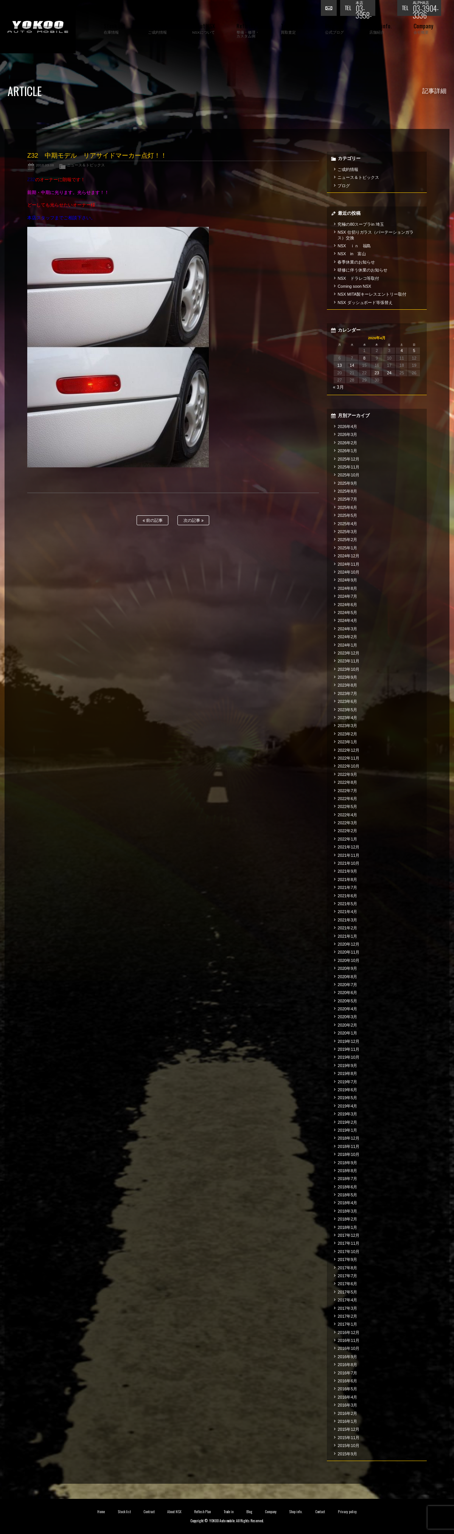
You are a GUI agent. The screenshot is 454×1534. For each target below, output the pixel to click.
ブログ (343, 185)
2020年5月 (347, 1001)
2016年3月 (347, 1405)
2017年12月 (348, 1235)
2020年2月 (347, 1025)
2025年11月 (348, 467)
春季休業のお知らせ (356, 262)
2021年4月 (347, 911)
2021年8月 (347, 879)
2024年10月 (348, 572)
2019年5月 (347, 1097)
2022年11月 (348, 758)
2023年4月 (347, 717)
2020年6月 (347, 992)
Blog (249, 1511)
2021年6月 (347, 895)
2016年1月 (347, 1421)
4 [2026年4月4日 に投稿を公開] (402, 350)
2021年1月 (347, 936)
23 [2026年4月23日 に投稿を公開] (377, 373)
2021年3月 (347, 920)
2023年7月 (347, 693)
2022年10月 (348, 766)
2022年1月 (347, 839)
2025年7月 (347, 499)
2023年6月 (347, 701)
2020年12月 (348, 944)
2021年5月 (347, 903)
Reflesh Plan (202, 1511)
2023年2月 (347, 734)
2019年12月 (348, 1041)
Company (271, 1511)
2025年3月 (347, 531)
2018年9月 (347, 1162)
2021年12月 (348, 847)
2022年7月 (347, 790)
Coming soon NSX (354, 286)
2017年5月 (347, 1292)
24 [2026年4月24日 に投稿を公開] (389, 373)
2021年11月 (348, 855)
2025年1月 (347, 548)
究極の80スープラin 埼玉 (360, 224)
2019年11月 (348, 1049)
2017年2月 (347, 1316)
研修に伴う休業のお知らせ (362, 270)
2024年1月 (347, 645)
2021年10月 (348, 863)
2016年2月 (347, 1413)
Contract (149, 1511)
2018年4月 (347, 1203)
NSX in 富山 (351, 253)
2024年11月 (348, 564)
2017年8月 (347, 1268)
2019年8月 (347, 1073)
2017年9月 (347, 1259)
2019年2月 (347, 1122)
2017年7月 (347, 1275)
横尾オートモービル (38, 26)
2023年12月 (348, 653)
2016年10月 (348, 1348)
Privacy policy (347, 1511)
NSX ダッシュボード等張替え (365, 302)
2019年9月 (347, 1065)
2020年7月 (347, 984)
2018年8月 (347, 1170)
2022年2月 (347, 830)
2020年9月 (347, 968)
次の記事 (193, 520)
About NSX (174, 1511)
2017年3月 (347, 1308)
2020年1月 (347, 1033)
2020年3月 (347, 1016)
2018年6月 (347, 1187)
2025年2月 (347, 539)
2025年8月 (347, 491)
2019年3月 (347, 1114)
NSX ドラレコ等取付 (358, 278)
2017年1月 (347, 1324)
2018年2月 (347, 1219)
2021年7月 (347, 887)
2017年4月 (347, 1300)
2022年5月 (347, 806)
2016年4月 (347, 1397)
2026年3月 (347, 434)
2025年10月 (348, 475)
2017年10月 (348, 1251)
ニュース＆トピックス (86, 165)
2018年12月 (348, 1138)
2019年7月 (347, 1082)
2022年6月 (347, 798)
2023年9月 (347, 677)
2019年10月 (348, 1057)
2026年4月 (347, 426)
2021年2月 (347, 928)
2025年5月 (347, 515)
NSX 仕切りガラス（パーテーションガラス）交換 (375, 235)
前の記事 (153, 520)
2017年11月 (348, 1243)
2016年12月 (348, 1332)
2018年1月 (347, 1227)
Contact (320, 1511)
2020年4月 (347, 1009)
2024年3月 (347, 629)
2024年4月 (347, 620)
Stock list (124, 1511)
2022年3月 (347, 823)
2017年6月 (347, 1283)
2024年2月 (347, 636)
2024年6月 (347, 604)
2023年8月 (347, 685)
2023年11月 (348, 661)
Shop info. (295, 1511)
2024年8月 (347, 588)
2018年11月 (348, 1146)
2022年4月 (347, 815)
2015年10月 (348, 1445)
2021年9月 (347, 871)
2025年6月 (347, 507)
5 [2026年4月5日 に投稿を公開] (414, 350)
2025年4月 (347, 523)
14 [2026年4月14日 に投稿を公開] (352, 365)
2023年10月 (348, 669)
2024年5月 (347, 612)
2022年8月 (347, 782)
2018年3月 (347, 1211)
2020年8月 (347, 976)
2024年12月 (348, 556)
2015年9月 (347, 1454)
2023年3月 (347, 725)
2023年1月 (347, 742)
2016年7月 (347, 1373)
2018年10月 (348, 1154)
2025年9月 (347, 483)
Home (101, 1511)
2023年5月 (347, 709)
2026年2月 (347, 443)
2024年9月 (347, 580)
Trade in (229, 1511)
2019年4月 (347, 1106)
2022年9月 (347, 774)
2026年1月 (347, 450)
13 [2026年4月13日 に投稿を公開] (339, 365)
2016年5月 (347, 1389)
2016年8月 (347, 1364)
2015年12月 (348, 1429)
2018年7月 (347, 1178)
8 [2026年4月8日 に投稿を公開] (364, 358)
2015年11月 (348, 1437)
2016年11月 (348, 1340)
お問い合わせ (330, 9)
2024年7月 (347, 596)
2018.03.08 (45, 165)
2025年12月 (348, 459)
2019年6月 (347, 1089)
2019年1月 (347, 1130)
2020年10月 (348, 960)
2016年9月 (347, 1356)
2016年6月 (347, 1381)
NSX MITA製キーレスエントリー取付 (371, 294)
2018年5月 (347, 1195)
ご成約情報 (347, 169)
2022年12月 (348, 750)
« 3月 (338, 387)
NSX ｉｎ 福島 (354, 246)
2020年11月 (348, 952)
